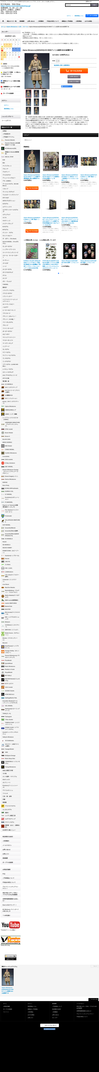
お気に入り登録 (73, 81)
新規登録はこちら (79, 15)
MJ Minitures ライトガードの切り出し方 (11, 910)
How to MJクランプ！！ (10, 905)
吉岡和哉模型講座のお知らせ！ (10, 899)
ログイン (69, 15)
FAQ (4, 874)
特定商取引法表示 (8, 836)
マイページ (6, 1012)
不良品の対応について (9, 882)
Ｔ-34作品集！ (7, 915)
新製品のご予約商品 (33, 1009)
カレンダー (55, 1017)
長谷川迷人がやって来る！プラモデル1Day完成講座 (10, 893)
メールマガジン (7, 845)
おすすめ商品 (31, 1014)
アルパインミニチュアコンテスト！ (10, 887)
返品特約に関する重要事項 (61, 65)
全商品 (4, 131)
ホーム (5, 1003)
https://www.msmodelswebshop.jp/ (16, 6)
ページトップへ (94, 999)
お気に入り (6, 854)
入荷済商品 (30, 1012)
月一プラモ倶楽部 (8, 862)
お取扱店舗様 (6, 869)
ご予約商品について (8, 878)
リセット (95, 966)
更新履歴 (5, 858)
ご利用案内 (6, 841)
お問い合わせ (6, 849)
